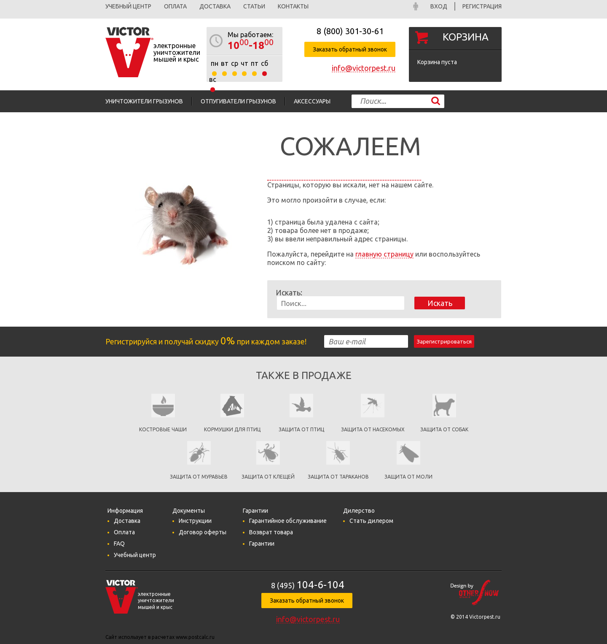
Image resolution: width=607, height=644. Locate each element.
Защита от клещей (268, 476)
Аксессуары (312, 101)
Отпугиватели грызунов (238, 101)
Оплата (175, 6)
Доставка (215, 6)
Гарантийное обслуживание (288, 520)
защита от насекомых (373, 429)
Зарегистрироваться (444, 341)
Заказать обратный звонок (350, 49)
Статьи (254, 6)
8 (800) (350, 31)
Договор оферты (202, 532)
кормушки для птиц (232, 429)
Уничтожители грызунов (144, 101)
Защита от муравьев (199, 476)
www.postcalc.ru (195, 637)
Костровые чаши (163, 429)
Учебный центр (128, 6)
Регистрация (482, 6)
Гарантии (261, 543)
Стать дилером (371, 520)
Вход (438, 6)
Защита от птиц (301, 429)
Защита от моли (408, 476)
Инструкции (195, 520)
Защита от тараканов (338, 476)
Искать (439, 303)
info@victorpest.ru (363, 68)
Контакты (293, 6)
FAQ (119, 543)
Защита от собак (444, 429)
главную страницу (384, 254)
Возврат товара (271, 532)
